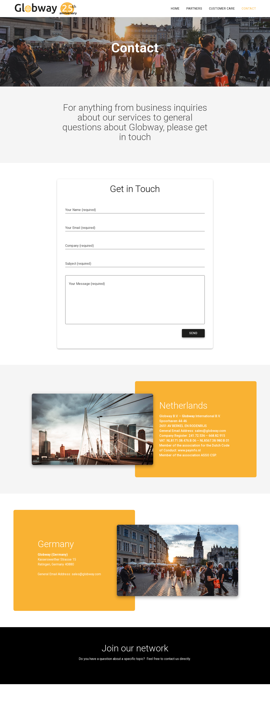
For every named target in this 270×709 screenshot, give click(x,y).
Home (175, 8)
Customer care (222, 8)
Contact (249, 8)
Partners (194, 8)
